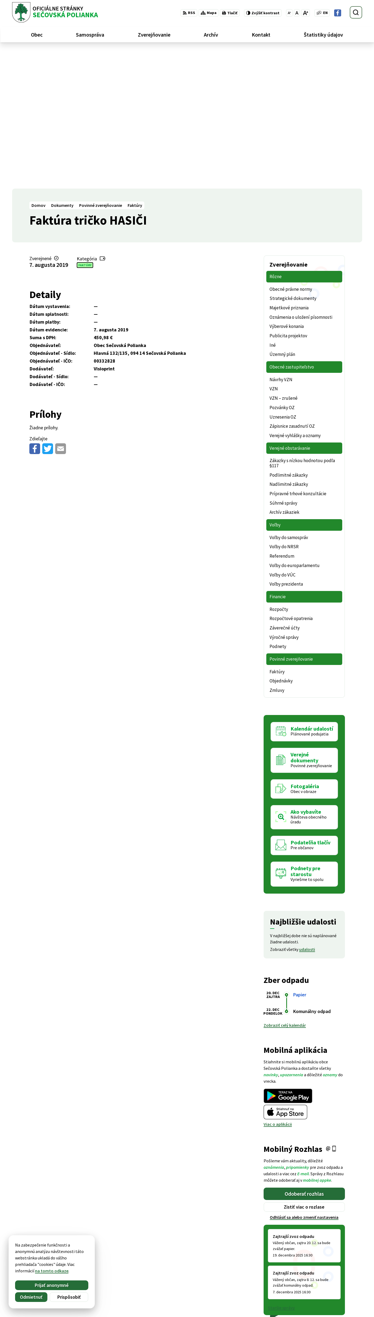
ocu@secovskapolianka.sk (337, 1281)
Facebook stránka (329, 1288)
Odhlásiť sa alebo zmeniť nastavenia (304, 1079)
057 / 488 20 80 (325, 1275)
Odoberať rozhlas (304, 1055)
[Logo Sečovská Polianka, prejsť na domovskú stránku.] (55, 12)
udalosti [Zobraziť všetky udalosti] (307, 811)
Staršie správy (281, 1170)
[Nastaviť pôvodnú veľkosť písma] (297, 13)
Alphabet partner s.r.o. (82, 1249)
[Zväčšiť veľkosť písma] (305, 13)
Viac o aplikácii (278, 986)
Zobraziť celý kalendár (285, 887)
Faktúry (85, 127)
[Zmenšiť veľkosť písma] (289, 13)
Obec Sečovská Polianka (65, 1255)
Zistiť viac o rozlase (304, 1069)
